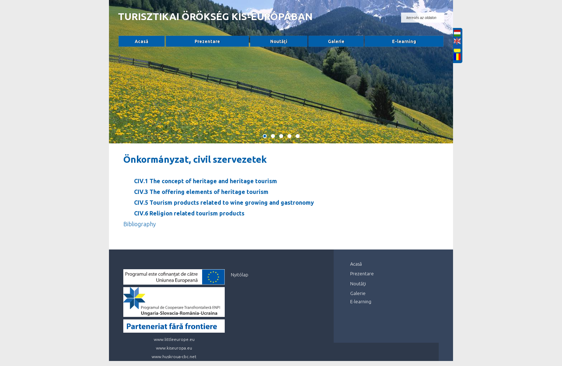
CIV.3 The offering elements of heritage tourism (201, 192)
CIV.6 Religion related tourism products (189, 213)
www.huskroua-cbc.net (174, 356)
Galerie (336, 41)
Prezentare (207, 41)
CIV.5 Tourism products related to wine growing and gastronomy (224, 202)
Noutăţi (278, 41)
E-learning (404, 41)
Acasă (141, 41)
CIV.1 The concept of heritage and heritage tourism (205, 181)
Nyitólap (239, 274)
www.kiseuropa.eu (174, 348)
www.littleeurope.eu (174, 339)
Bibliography (139, 224)
